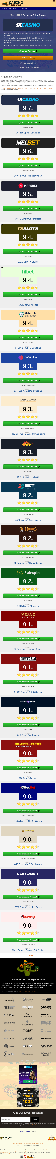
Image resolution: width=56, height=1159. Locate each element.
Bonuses (3, 88)
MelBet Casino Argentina (21, 165)
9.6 (20, 153)
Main (10, 8)
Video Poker (27, 88)
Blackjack (20, 88)
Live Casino (43, 88)
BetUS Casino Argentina (21, 681)
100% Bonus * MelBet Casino (21, 169)
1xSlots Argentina (21, 251)
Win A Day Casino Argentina (21, 853)
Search (37, 1143)
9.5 (20, 196)
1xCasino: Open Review (28, 70)
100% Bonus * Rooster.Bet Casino (21, 943)
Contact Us (19, 1143)
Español (22, 1131)
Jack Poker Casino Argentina (21, 380)
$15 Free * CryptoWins (21, 728)
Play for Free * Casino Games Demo (21, 427)
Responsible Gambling (30, 1143)
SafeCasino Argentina (21, 337)
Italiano (28, 1131)
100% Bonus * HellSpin (21, 470)
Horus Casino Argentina (21, 552)
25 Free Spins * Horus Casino (21, 556)
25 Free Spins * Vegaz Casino (21, 642)
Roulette (13, 88)
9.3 (20, 368)
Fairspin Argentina (21, 595)
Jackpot (50, 88)
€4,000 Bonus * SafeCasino (21, 341)
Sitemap (41, 1143)
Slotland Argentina (21, 767)
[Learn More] (32, 1125)
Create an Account (34, 52)
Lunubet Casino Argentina (21, 896)
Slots (8, 88)
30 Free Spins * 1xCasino (21, 126)
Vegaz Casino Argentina (21, 638)
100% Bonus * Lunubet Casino (21, 900)
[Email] (15, 1119)
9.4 (20, 239)
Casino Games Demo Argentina (21, 423)
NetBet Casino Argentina (21, 810)
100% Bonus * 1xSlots (21, 255)
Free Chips (35, 88)
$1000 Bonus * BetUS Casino (21, 685)
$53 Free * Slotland (21, 771)
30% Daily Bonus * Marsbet (21, 212)
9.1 (20, 627)
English (15, 8)
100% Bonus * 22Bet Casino (21, 513)
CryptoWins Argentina (21, 724)
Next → (32, 956)
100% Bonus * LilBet (21, 298)
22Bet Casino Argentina (21, 509)
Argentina (4, 8)
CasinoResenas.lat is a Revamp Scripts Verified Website (18, 1153)
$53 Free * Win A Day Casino (21, 857)
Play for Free (34, 56)
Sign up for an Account (20, 119)
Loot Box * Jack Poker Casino (21, 384)
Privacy (24, 1143)
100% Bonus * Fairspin (21, 599)
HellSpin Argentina (21, 466)
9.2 (20, 497)
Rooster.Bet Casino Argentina (21, 939)
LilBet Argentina (21, 294)
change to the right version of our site (34, 989)
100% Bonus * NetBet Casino (21, 814)
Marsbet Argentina (21, 208)
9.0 (20, 756)
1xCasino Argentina (21, 122)
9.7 (20, 110)
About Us (15, 1143)
